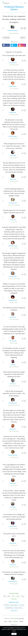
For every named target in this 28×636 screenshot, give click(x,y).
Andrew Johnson (18, 607)
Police (16, 222)
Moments (13, 205)
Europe (12, 319)
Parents (10, 385)
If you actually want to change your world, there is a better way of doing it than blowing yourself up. (14, 517)
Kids (11, 545)
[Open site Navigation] (25, 3)
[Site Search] (21, 3)
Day (13, 33)
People (11, 114)
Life (10, 88)
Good (12, 248)
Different (16, 88)
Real (10, 566)
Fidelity (16, 302)
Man (14, 138)
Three (17, 566)
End (13, 509)
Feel (13, 343)
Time (13, 88)
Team (13, 366)
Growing (10, 405)
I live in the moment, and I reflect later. (14, 55)
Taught (13, 431)
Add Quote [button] (15, 621)
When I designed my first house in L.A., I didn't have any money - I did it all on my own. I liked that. (14, 146)
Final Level (21, 618)
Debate (18, 278)
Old (13, 405)
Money (11, 157)
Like (10, 319)
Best (5, 596)
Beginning (16, 366)
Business (14, 566)
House (14, 157)
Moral (13, 485)
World (11, 457)
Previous (7, 37)
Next (22, 37)
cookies (11, 627)
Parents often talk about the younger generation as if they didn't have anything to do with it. (14, 374)
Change (16, 528)
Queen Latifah (14, 605)
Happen (16, 343)
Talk (18, 385)
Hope (22, 596)
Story (13, 181)
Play (11, 343)
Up (10, 248)
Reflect (17, 64)
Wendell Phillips (9, 607)
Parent (13, 545)
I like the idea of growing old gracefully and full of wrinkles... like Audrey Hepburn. (14, 393)
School (17, 596)
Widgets (21, 621)
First (17, 157)
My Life (16, 485)
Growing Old (17, 405)
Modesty (12, 302)
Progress (16, 33)
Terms (5, 621)
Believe (16, 114)
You (13, 222)
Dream (11, 138)
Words (9, 205)
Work (14, 114)
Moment (13, 64)
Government (10, 278)
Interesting (16, 248)
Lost (11, 181)
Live (10, 64)
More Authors (14, 610)
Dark (17, 138)
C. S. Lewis (21, 605)
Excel (17, 545)
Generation (14, 385)
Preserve (17, 319)
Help (10, 366)
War (10, 33)
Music (16, 457)
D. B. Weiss (6, 605)
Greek (15, 278)
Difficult (16, 181)
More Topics (14, 598)
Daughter (18, 205)
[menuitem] (5, 621)
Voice (16, 509)
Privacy (10, 621)
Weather (17, 431)
